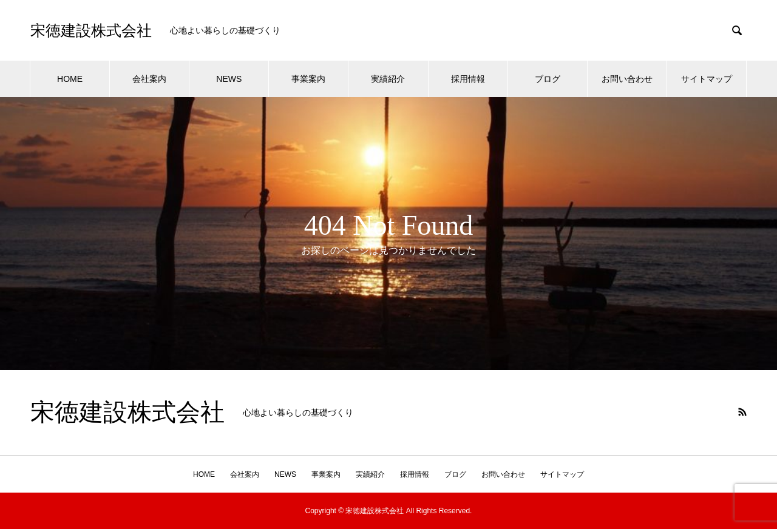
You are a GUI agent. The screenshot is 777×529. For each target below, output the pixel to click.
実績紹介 (388, 79)
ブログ (547, 79)
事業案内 (308, 79)
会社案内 (149, 79)
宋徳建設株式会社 (91, 30)
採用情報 (468, 79)
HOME (70, 79)
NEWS (229, 79)
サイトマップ (706, 79)
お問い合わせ (627, 79)
